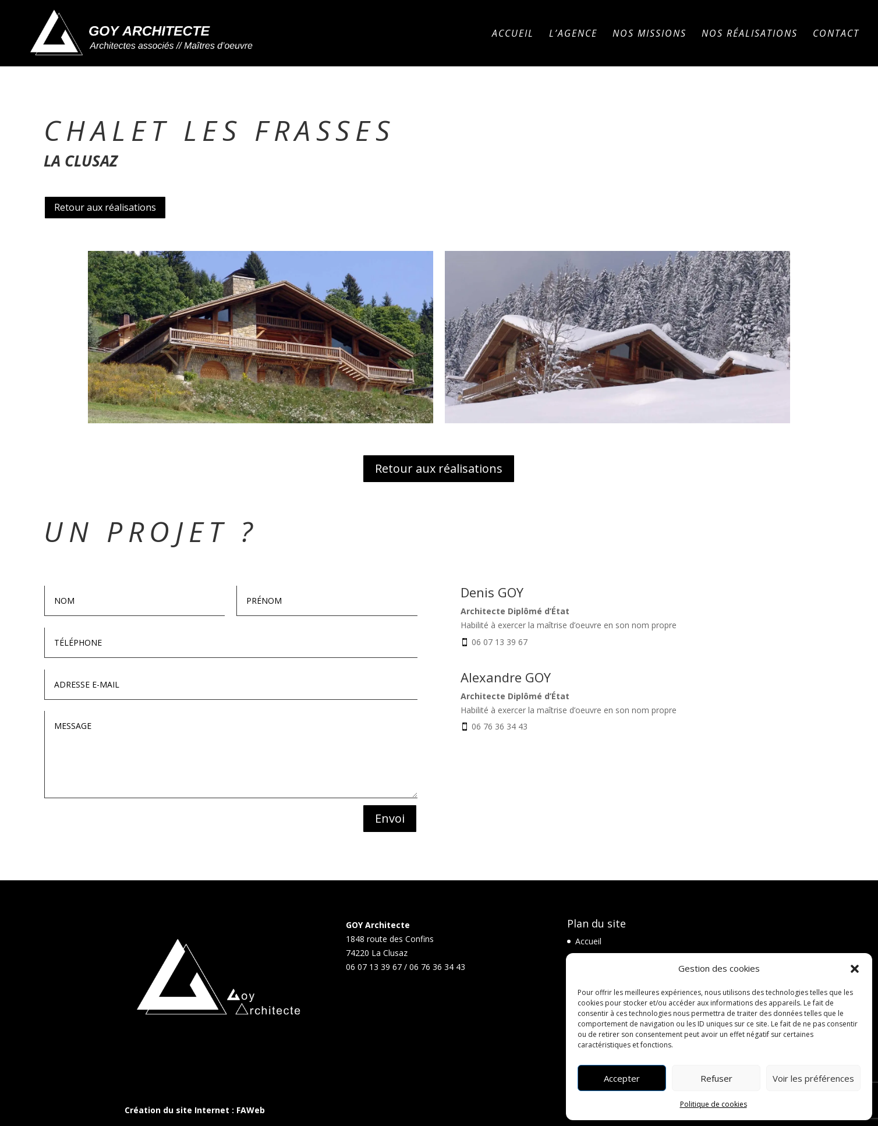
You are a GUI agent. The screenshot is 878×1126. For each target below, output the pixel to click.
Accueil (513, 34)
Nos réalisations (750, 34)
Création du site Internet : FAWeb (195, 1110)
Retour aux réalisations (105, 207)
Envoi (390, 818)
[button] (855, 969)
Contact (836, 34)
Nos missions (649, 34)
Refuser (716, 1078)
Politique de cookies (713, 1104)
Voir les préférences (813, 1078)
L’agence (573, 34)
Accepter (622, 1078)
